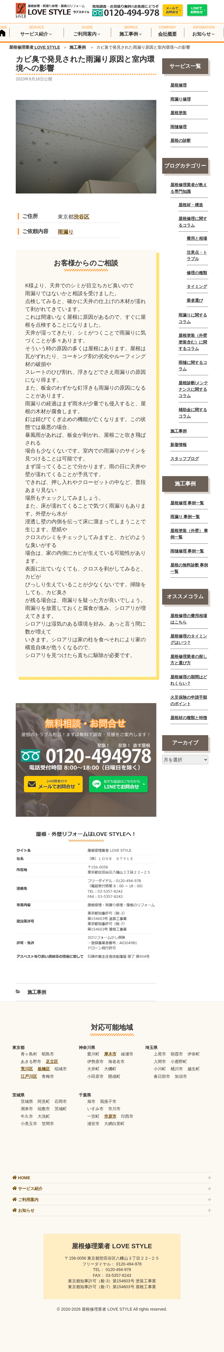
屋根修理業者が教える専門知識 (188, 187)
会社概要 (167, 33)
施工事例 (77, 47)
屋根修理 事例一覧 (187, 503)
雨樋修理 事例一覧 (187, 551)
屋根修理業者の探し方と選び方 (188, 659)
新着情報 (178, 444)
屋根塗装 (178, 112)
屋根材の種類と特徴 (188, 717)
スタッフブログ (184, 458)
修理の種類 (197, 272)
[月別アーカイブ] (185, 759)
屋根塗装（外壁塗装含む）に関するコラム (192, 342)
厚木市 (110, 1054)
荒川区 (27, 1068)
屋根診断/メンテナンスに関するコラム (193, 389)
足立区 (52, 1061)
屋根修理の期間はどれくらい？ (188, 680)
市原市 (110, 1116)
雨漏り (66, 232)
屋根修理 (178, 85)
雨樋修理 (178, 126)
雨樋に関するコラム (192, 365)
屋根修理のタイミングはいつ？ (188, 639)
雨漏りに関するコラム (192, 318)
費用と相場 (197, 238)
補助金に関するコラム (192, 412)
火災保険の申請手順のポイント (188, 700)
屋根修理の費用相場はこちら (188, 618)
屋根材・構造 (190, 205)
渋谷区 (81, 217)
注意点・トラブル (197, 255)
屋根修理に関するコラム (192, 221)
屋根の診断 (180, 140)
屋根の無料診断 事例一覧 (189, 568)
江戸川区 (29, 1076)
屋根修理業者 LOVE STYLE (34, 47)
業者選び (195, 300)
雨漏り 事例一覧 (185, 516)
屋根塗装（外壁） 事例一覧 (189, 533)
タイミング (197, 286)
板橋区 (44, 1068)
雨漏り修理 (180, 99)
